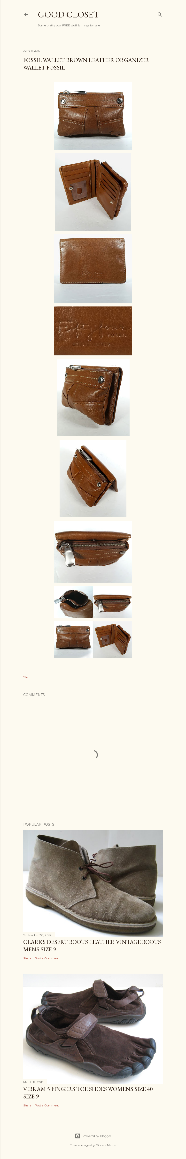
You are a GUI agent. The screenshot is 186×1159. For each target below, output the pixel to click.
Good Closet (68, 14)
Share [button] (27, 677)
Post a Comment (47, 958)
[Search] (160, 13)
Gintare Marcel (106, 1145)
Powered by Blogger (93, 1136)
